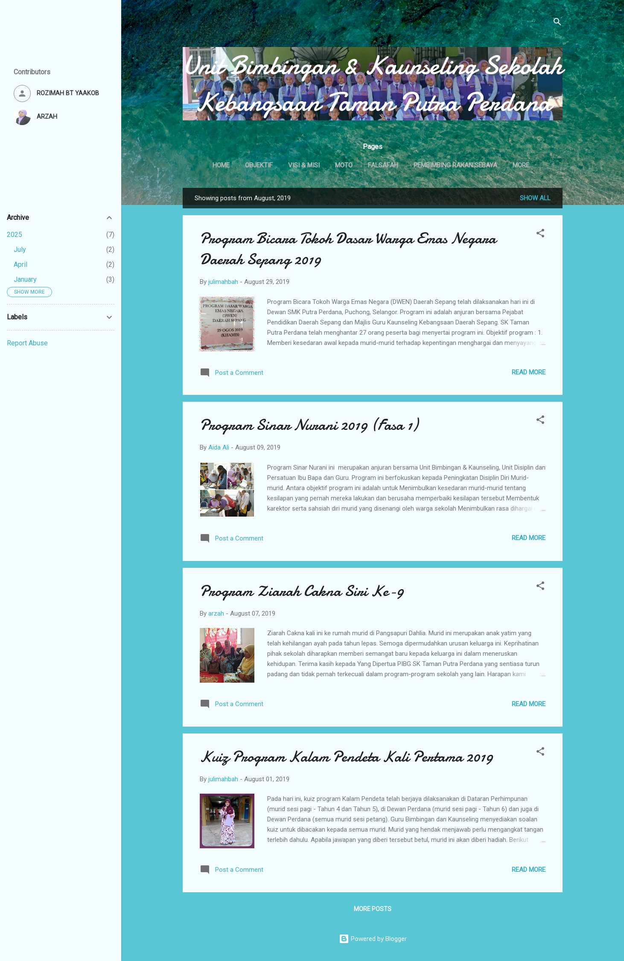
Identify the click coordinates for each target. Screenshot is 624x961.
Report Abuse (27, 343)
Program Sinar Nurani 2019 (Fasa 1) (309, 426)
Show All (535, 200)
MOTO (361, 165)
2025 (14, 235)
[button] (540, 236)
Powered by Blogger (373, 939)
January (25, 279)
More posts (372, 910)
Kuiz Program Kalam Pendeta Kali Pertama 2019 (346, 758)
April (20, 264)
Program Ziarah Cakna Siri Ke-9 (302, 592)
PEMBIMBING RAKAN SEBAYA (473, 165)
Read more (528, 374)
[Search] (557, 23)
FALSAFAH (401, 165)
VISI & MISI (322, 165)
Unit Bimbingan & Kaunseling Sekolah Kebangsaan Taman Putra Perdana (373, 83)
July (20, 249)
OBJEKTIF (277, 165)
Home (239, 165)
